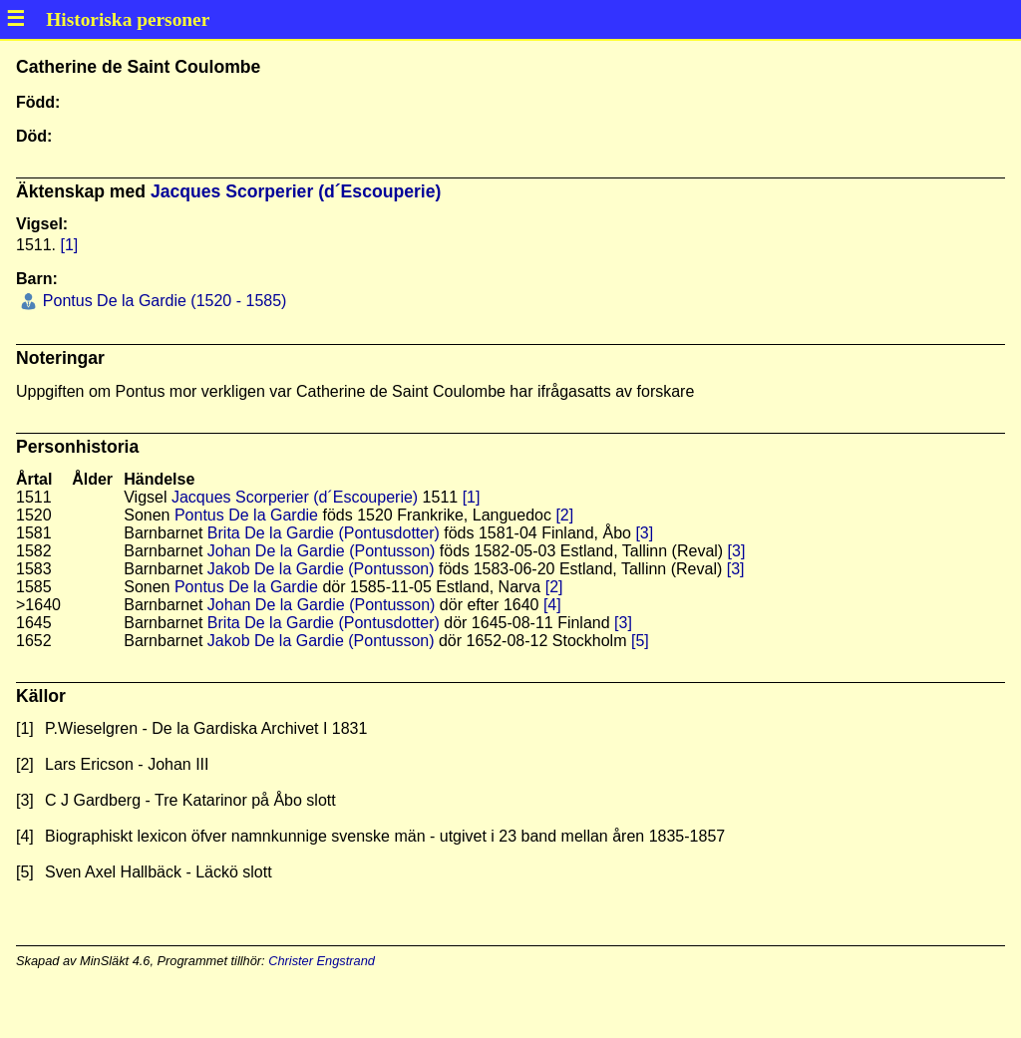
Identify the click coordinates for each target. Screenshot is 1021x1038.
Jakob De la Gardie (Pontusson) (321, 568)
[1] (69, 244)
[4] (552, 604)
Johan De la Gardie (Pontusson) (321, 550)
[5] (640, 640)
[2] (564, 515)
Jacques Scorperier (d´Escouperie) (296, 191)
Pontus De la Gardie (246, 515)
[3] (644, 532)
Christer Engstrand (321, 960)
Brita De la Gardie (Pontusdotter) (323, 532)
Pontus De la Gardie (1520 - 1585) (162, 300)
